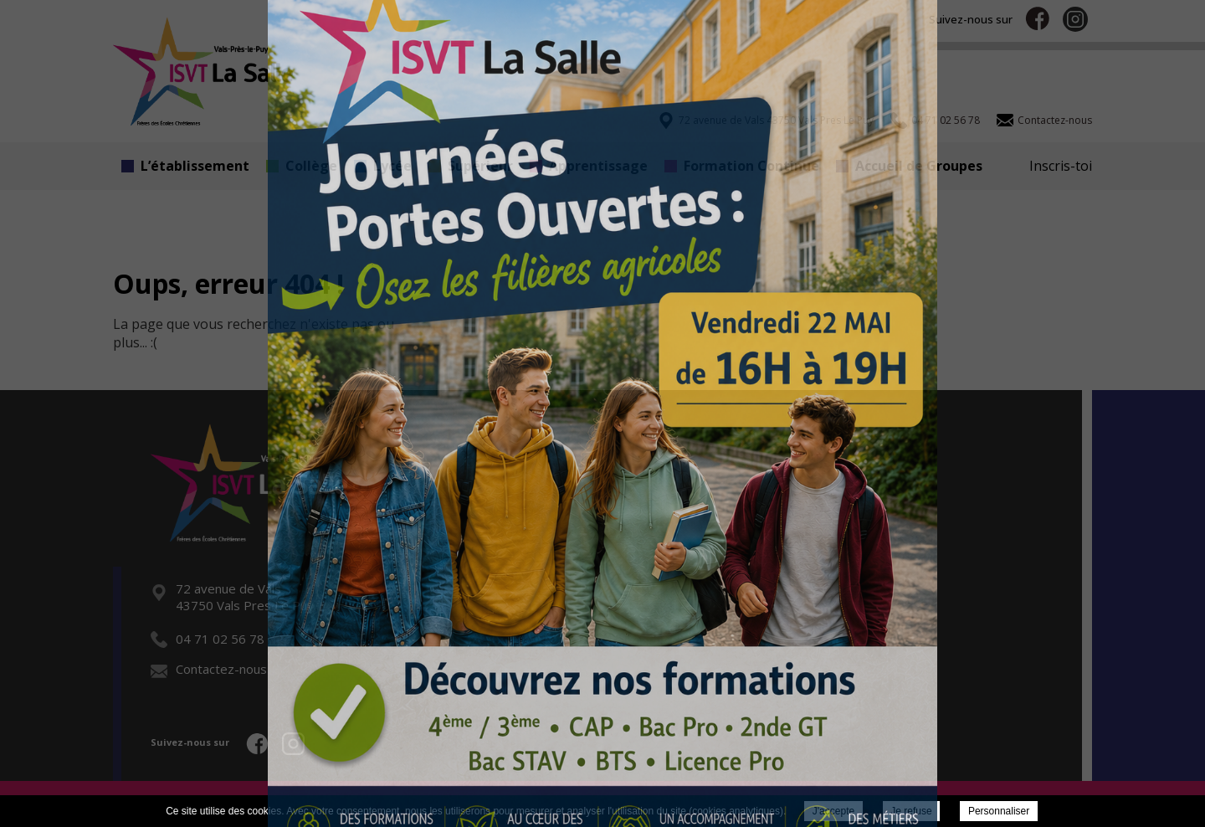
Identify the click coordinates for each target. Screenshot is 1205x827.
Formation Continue (741, 166)
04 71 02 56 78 (207, 638)
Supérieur (470, 166)
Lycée (383, 166)
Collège (301, 166)
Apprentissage (589, 166)
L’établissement (185, 166)
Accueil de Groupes (909, 166)
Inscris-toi (1060, 166)
